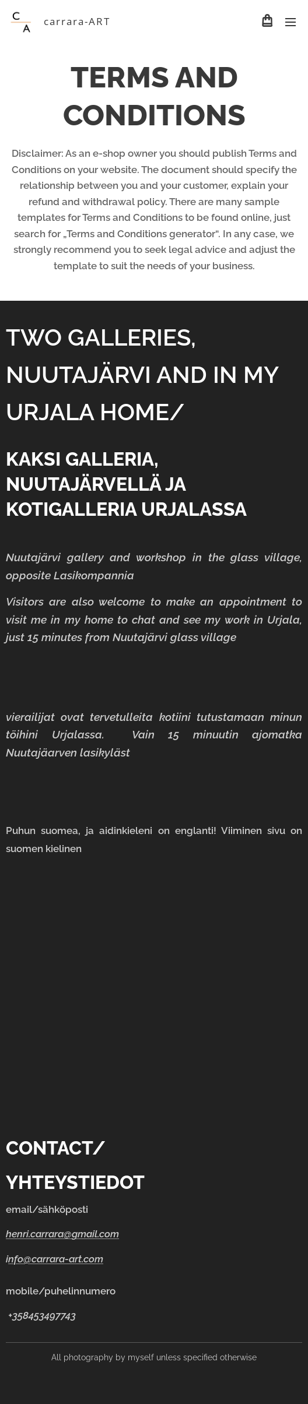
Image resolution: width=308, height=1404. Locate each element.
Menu (290, 22)
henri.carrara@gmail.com (62, 1234)
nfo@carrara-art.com (55, 1259)
